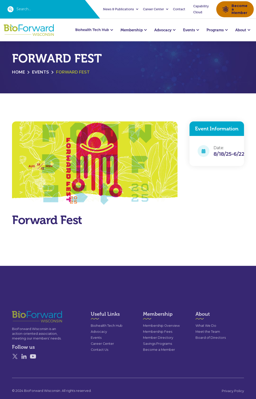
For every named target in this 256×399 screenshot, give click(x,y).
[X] (15, 366)
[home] (29, 30)
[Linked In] (24, 366)
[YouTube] (33, 367)
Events (40, 72)
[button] (120, 9)
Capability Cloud (201, 9)
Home (18, 72)
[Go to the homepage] (28, 327)
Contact (179, 9)
